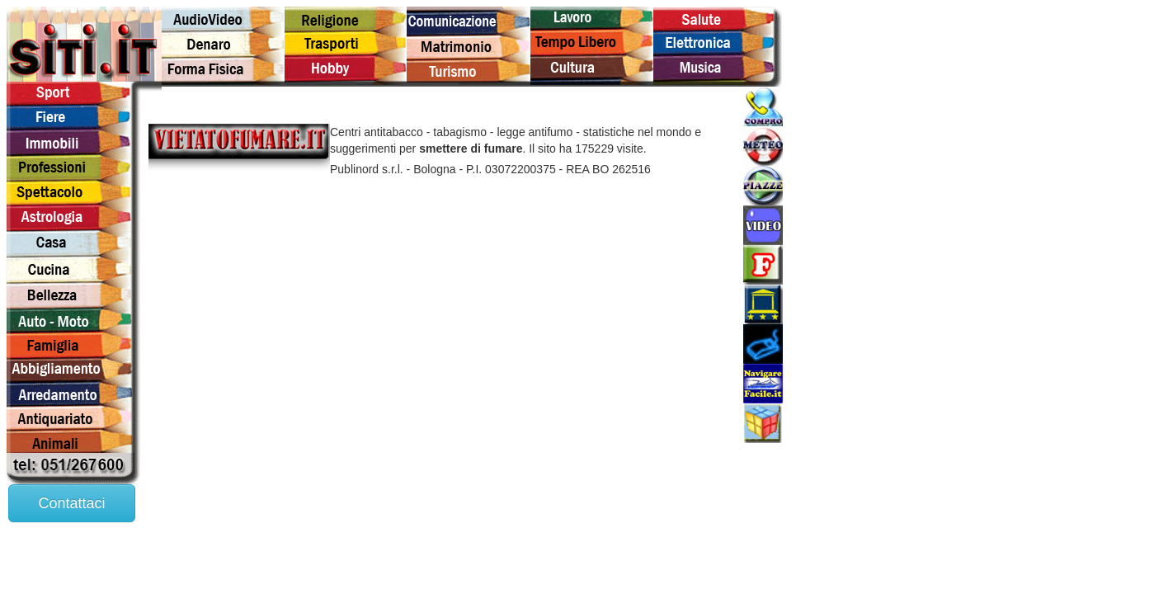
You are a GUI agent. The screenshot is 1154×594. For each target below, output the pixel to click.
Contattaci (71, 503)
